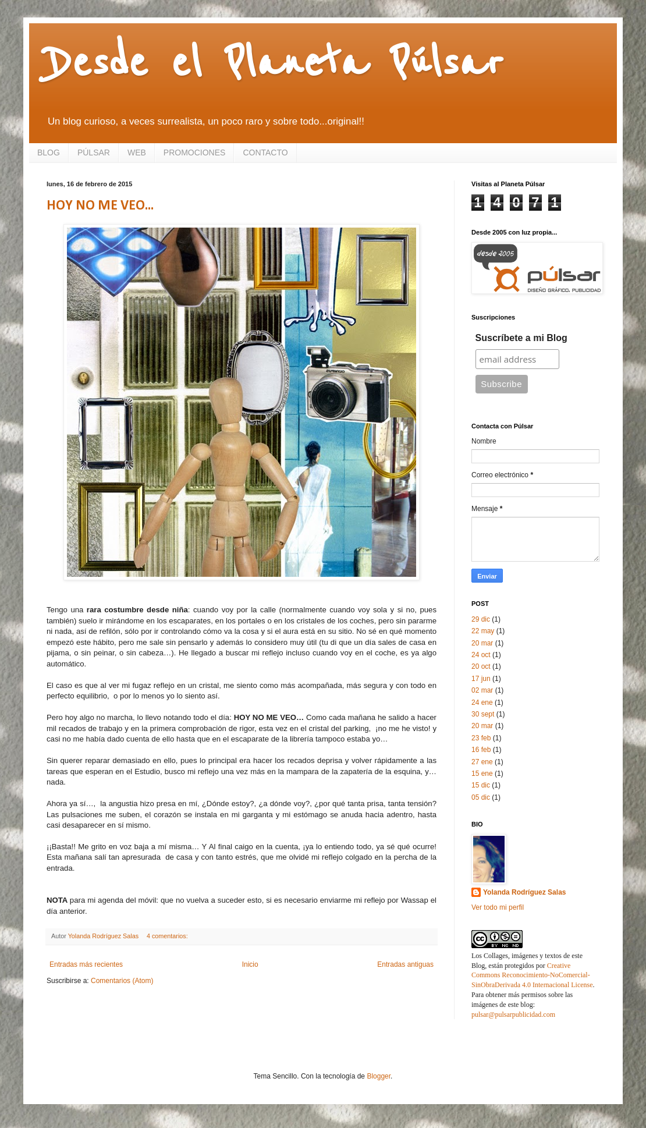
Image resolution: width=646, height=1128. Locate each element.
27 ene (482, 762)
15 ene (482, 773)
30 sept (482, 714)
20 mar (482, 643)
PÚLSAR (93, 152)
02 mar (482, 690)
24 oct (481, 655)
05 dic (480, 797)
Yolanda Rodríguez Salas (524, 892)
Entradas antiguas (405, 964)
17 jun (481, 679)
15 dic (480, 785)
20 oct (481, 666)
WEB (136, 152)
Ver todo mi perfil (497, 907)
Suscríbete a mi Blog (521, 338)
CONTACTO (265, 152)
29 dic (480, 619)
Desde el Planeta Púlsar (275, 63)
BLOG (48, 152)
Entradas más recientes (86, 964)
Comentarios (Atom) (122, 981)
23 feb (481, 738)
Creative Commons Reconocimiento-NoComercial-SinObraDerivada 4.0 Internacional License (532, 975)
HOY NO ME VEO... (100, 206)
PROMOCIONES (195, 152)
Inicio (250, 964)
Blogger (379, 1076)
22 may (482, 631)
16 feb (481, 750)
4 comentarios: (168, 935)
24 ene (482, 702)
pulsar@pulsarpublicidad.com (513, 1014)
